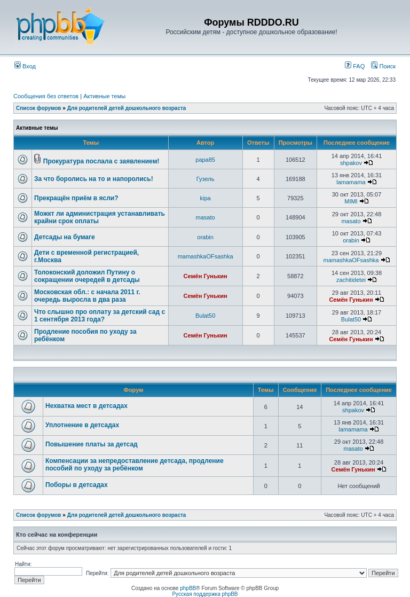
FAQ (355, 66)
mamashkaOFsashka (205, 256)
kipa (205, 198)
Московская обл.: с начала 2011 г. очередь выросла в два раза (87, 295)
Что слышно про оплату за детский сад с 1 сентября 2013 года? (99, 315)
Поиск (383, 66)
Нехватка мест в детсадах (86, 406)
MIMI (350, 201)
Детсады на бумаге (64, 237)
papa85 (205, 159)
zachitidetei (351, 280)
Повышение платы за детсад (91, 444)
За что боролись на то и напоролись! (93, 179)
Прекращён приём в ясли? (76, 198)
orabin (205, 237)
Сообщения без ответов (45, 96)
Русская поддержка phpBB (205, 594)
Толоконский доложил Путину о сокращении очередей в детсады (87, 276)
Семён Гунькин (205, 276)
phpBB (188, 588)
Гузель (205, 179)
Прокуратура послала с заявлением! (101, 161)
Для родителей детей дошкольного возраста (126, 108)
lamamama (350, 182)
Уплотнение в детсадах (82, 425)
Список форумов (38, 108)
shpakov (351, 163)
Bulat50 (205, 315)
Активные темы (104, 96)
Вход (25, 66)
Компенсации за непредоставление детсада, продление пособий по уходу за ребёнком (134, 464)
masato (205, 217)
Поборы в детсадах (76, 485)
